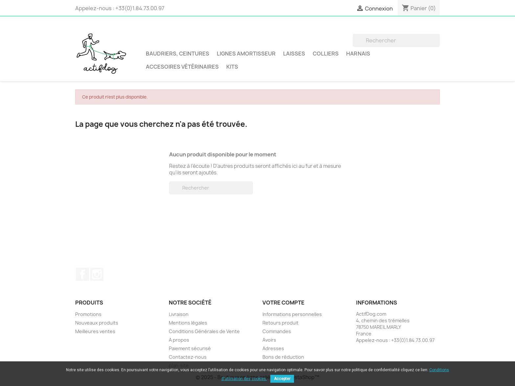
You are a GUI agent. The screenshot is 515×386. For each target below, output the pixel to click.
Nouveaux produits (96, 323)
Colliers (326, 53)
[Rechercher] (396, 40)
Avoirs (269, 340)
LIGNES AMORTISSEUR (246, 53)
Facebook (82, 274)
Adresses (273, 348)
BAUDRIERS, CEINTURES (177, 53)
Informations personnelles (292, 314)
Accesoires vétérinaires (182, 66)
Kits (232, 66)
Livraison (179, 314)
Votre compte (283, 302)
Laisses (294, 53)
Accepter (282, 378)
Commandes (276, 331)
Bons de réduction (283, 357)
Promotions (88, 314)
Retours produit (280, 323)
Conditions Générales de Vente (204, 331)
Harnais (358, 53)
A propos (179, 340)
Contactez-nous (188, 357)
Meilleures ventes (95, 331)
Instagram (96, 274)
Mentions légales (188, 323)
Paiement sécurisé (190, 348)
